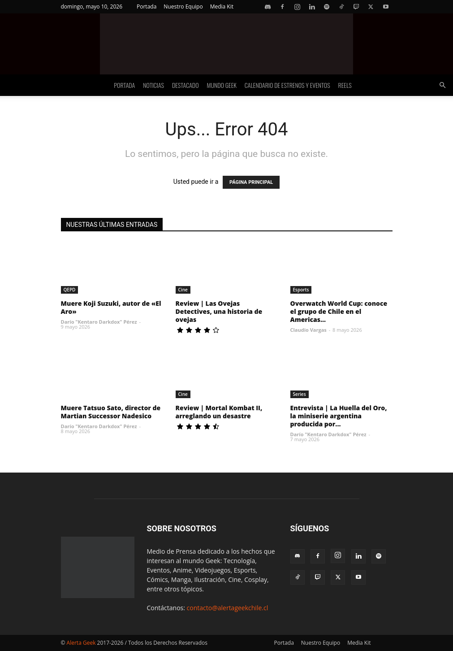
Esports (301, 289)
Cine (183, 289)
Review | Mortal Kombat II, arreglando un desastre (219, 412)
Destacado (185, 85)
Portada (146, 6)
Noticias (153, 85)
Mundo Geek (222, 85)
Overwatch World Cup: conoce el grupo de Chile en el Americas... (339, 311)
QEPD (70, 289)
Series (299, 394)
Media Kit (221, 6)
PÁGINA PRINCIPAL (251, 182)
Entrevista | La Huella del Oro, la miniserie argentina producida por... (338, 416)
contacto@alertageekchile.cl (227, 607)
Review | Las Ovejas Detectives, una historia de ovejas (219, 311)
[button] (442, 85)
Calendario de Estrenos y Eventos (287, 85)
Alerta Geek (81, 643)
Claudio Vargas (308, 329)
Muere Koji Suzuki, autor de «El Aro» (111, 307)
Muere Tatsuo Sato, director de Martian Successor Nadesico (111, 412)
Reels (345, 85)
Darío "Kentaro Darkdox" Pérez (99, 321)
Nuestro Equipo (183, 6)
